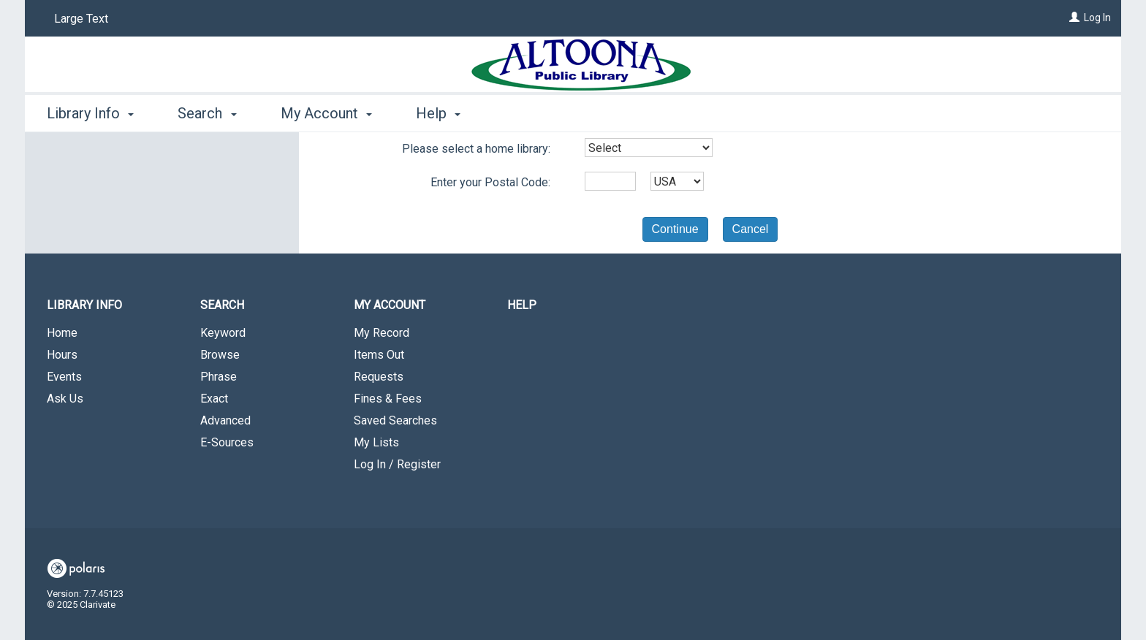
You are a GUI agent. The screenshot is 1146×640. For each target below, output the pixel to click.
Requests (378, 377)
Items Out (379, 355)
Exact (214, 398)
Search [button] (207, 113)
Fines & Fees (388, 398)
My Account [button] (326, 113)
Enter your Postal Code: (490, 182)
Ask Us (65, 398)
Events (64, 377)
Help (521, 305)
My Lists (376, 442)
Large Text (81, 19)
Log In (1097, 17)
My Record (381, 333)
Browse (220, 355)
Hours (62, 355)
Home (62, 333)
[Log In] (1074, 17)
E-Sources (227, 442)
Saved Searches (395, 420)
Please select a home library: (476, 149)
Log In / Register (397, 464)
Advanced (225, 420)
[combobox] (649, 147)
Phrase (218, 377)
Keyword (223, 333)
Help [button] (438, 113)
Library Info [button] (90, 113)
